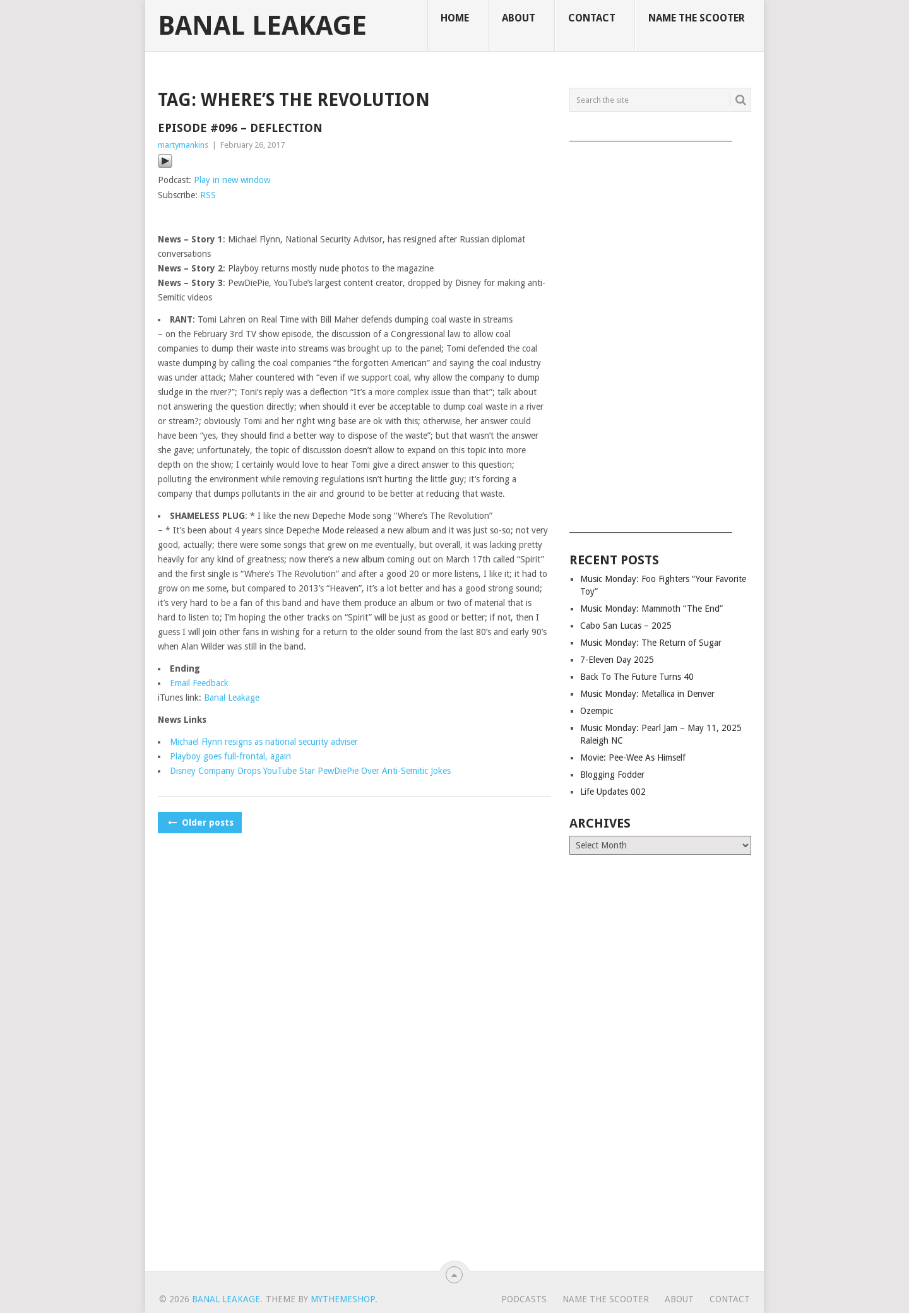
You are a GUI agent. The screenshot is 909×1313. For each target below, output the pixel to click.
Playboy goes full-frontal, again (230, 756)
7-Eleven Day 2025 (617, 660)
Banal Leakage (262, 26)
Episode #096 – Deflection (240, 127)
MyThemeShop (343, 1299)
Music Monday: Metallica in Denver (647, 694)
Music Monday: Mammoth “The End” (651, 608)
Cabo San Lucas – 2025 (626, 626)
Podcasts (524, 1299)
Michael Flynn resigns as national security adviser (264, 742)
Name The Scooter (696, 18)
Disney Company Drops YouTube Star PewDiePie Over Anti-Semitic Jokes (310, 771)
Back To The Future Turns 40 (637, 677)
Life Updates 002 (613, 792)
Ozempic (596, 711)
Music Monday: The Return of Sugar (651, 643)
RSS (208, 195)
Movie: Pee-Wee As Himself (633, 757)
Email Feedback (199, 683)
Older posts (200, 822)
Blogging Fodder (612, 774)
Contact (591, 18)
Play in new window (232, 180)
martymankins (183, 145)
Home (455, 18)
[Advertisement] (660, 332)
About (518, 18)
